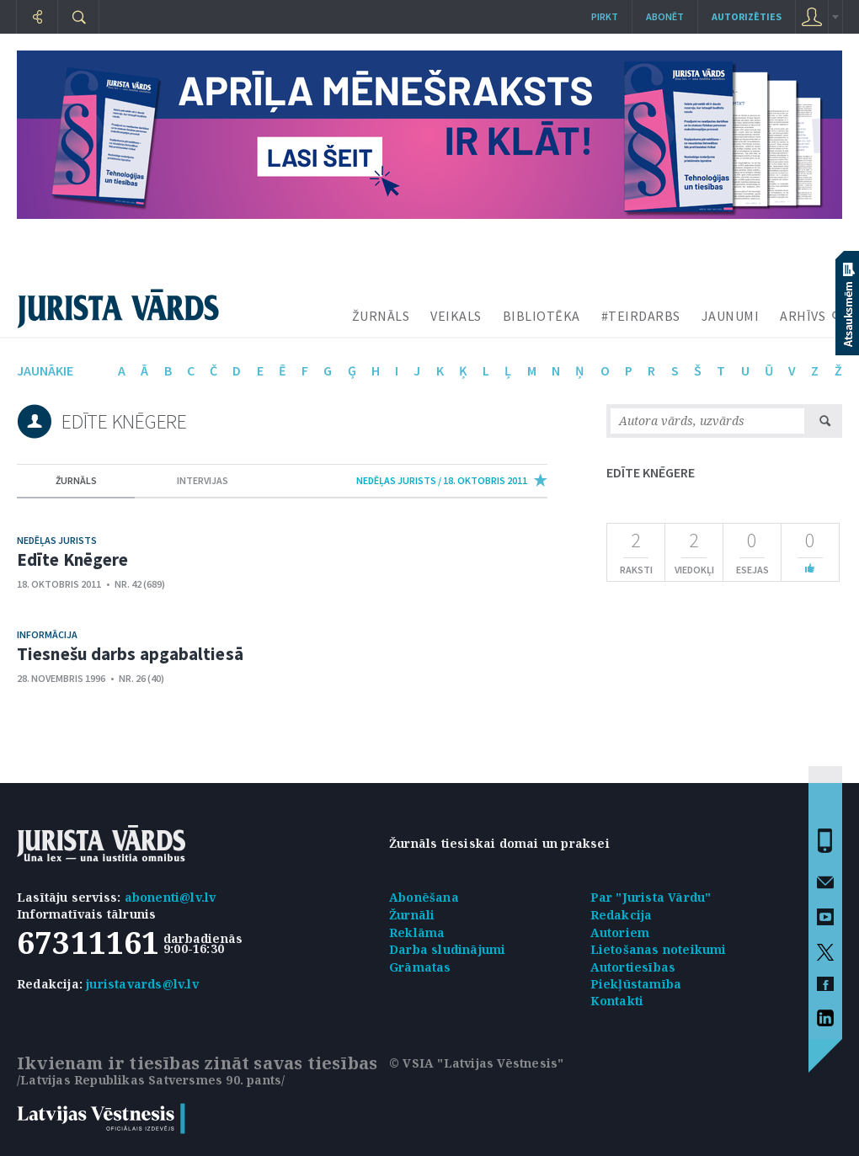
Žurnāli (412, 915)
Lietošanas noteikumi (658, 949)
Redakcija (621, 915)
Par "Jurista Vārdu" (651, 897)
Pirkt (604, 16)
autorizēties (747, 16)
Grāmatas (420, 967)
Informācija (47, 634)
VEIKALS (456, 315)
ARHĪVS (802, 315)
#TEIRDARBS (640, 315)
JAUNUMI (731, 315)
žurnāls (76, 480)
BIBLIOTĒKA (541, 315)
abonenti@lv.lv (170, 897)
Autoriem (620, 932)
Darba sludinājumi (447, 949)
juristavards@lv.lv (142, 984)
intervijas (202, 480)
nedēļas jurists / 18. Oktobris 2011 (441, 480)
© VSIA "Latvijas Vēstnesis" (476, 1063)
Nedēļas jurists (57, 540)
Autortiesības (633, 967)
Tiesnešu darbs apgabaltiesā (130, 653)
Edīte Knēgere (72, 559)
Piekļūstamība (636, 984)
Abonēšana (424, 897)
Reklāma (417, 932)
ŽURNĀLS (381, 315)
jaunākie (45, 370)
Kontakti (617, 1001)
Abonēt (665, 16)
